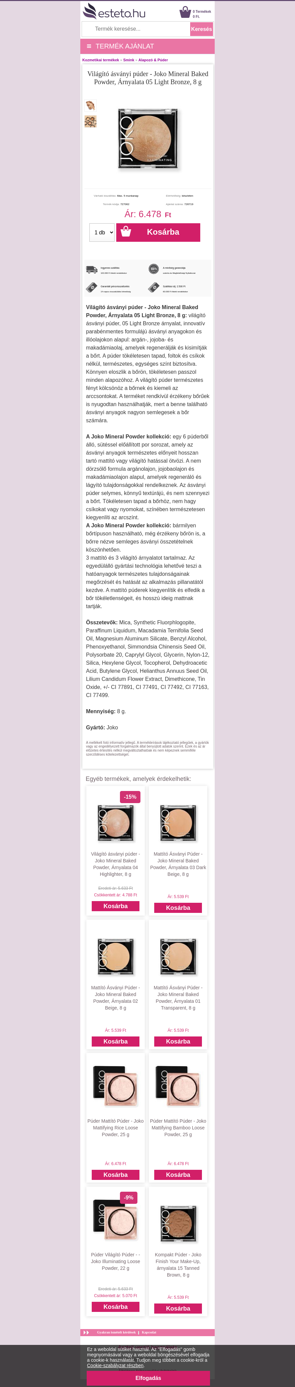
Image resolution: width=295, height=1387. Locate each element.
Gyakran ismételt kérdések (116, 1332)
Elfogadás (148, 1378)
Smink (128, 60)
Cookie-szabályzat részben (115, 1365)
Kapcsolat (149, 1332)
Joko (112, 727)
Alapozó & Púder (153, 60)
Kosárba (115, 906)
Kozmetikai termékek (100, 60)
